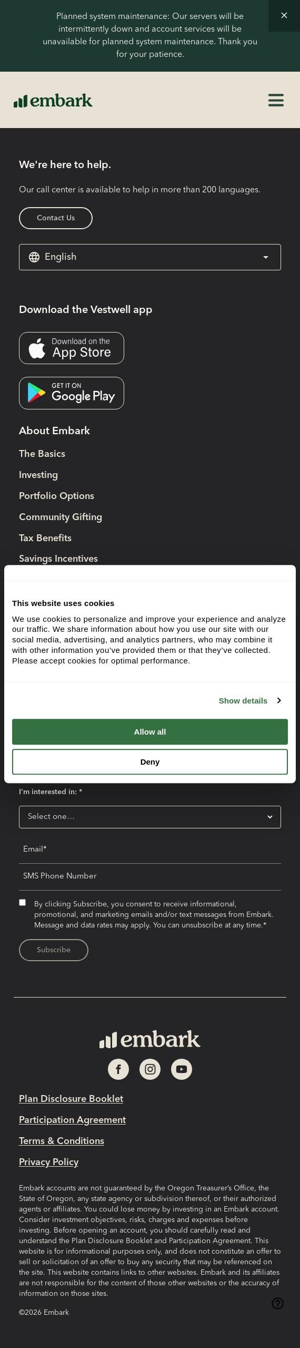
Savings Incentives (58, 559)
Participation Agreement (72, 1120)
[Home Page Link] (53, 100)
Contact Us (56, 218)
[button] (284, 16)
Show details (243, 700)
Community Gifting (60, 517)
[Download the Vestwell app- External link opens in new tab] (71, 348)
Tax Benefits (45, 538)
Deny (150, 761)
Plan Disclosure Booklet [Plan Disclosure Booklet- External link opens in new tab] (71, 1099)
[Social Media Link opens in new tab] (118, 1069)
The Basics (42, 454)
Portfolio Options (56, 496)
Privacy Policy (48, 1162)
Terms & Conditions (61, 1141)
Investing (38, 475)
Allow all (150, 731)
